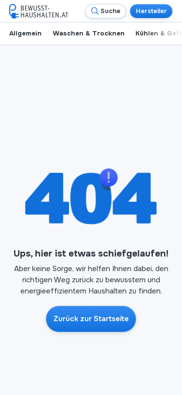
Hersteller (151, 11)
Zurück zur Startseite (91, 319)
